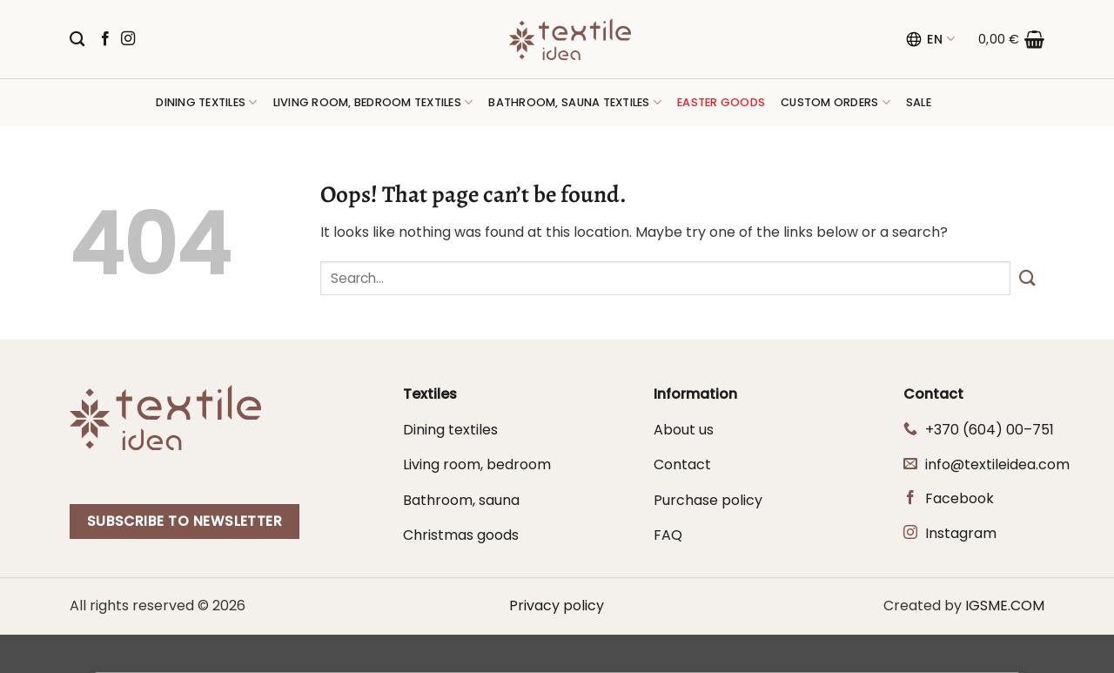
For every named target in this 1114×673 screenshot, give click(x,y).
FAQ (668, 535)
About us (684, 430)
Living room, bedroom (477, 464)
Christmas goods (461, 535)
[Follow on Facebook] (105, 39)
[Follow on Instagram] (128, 39)
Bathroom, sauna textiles (574, 102)
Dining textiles (206, 102)
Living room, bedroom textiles (373, 102)
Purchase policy (708, 500)
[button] (1011, 39)
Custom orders (835, 102)
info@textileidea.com (997, 464)
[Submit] (1027, 278)
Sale (918, 102)
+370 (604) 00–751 (989, 430)
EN (930, 39)
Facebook (959, 498)
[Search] (77, 39)
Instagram (961, 533)
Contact (682, 464)
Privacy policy (556, 606)
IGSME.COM (1004, 606)
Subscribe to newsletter (185, 521)
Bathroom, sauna (461, 500)
